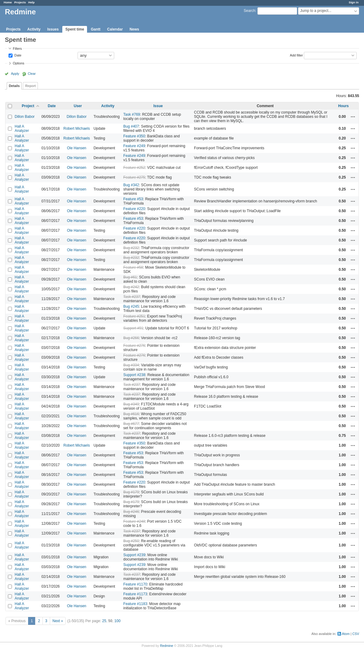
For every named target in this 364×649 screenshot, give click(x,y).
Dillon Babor (25, 116)
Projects (20, 2)
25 (104, 621)
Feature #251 (134, 316)
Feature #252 (134, 167)
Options (18, 63)
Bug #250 (131, 541)
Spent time (74, 29)
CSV (355, 634)
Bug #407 (131, 126)
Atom (346, 634)
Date (17, 55)
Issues (53, 29)
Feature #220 (134, 209)
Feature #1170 (135, 584)
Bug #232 (131, 248)
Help (31, 2)
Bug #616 (131, 414)
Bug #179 (131, 492)
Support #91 (133, 328)
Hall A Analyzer (22, 128)
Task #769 (131, 114)
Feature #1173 (135, 594)
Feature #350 (134, 136)
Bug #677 (131, 424)
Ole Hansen (76, 148)
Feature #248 (134, 521)
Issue (158, 106)
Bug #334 (131, 365)
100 (118, 621)
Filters (17, 48)
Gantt (95, 29)
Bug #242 (131, 287)
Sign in (354, 2)
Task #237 (131, 297)
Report (30, 86)
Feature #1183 (135, 604)
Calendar (115, 29)
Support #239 (134, 555)
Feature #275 (134, 177)
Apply (15, 73)
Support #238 (134, 375)
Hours (343, 106)
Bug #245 (131, 306)
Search (249, 11)
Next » (58, 621)
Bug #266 (131, 338)
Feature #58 (133, 267)
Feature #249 (134, 146)
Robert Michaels (76, 128)
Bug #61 (130, 277)
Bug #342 (131, 185)
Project (28, 106)
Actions (353, 116)
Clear (32, 73)
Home (8, 2)
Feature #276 (134, 345)
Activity (33, 29)
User (78, 106)
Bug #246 (131, 511)
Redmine (166, 645)
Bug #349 (131, 404)
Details (14, 86)
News (134, 29)
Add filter (296, 55)
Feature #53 (133, 199)
